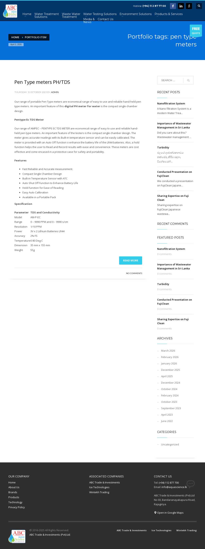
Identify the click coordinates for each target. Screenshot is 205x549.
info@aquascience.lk (174, 487)
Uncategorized (170, 444)
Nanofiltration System (171, 103)
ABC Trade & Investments (104, 482)
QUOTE (196, 31)
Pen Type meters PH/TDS (42, 82)
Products (13, 497)
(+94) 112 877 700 (169, 482)
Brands (12, 492)
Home (12, 482)
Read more (130, 260)
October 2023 (169, 402)
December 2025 (170, 370)
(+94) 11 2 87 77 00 (154, 5)
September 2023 (171, 408)
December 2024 (170, 382)
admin (55, 92)
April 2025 (167, 376)
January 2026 (169, 363)
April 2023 (167, 414)
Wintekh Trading (99, 492)
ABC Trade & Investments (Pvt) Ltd (49, 534)
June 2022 (167, 421)
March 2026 (168, 350)
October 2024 (169, 389)
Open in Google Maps (169, 512)
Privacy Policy (16, 507)
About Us (13, 487)
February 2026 (169, 357)
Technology (15, 502)
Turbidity (163, 147)
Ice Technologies (99, 487)
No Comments (134, 273)
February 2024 (169, 395)
